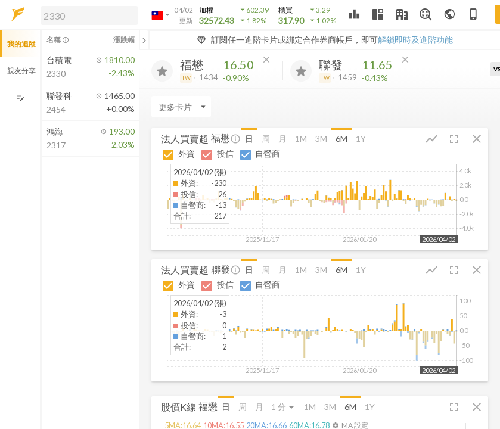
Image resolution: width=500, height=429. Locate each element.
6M (341, 138)
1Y (361, 138)
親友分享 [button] (21, 70)
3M (321, 138)
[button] (87, 15)
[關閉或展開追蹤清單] (144, 39)
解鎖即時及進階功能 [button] (415, 40)
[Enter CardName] (181, 106)
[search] (89, 15)
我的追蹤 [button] (21, 43)
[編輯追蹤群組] (20, 97)
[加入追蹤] (162, 71)
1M (301, 138)
